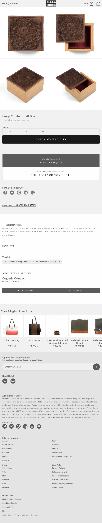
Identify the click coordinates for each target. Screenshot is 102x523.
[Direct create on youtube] (39, 426)
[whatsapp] (32, 192)
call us (5, 381)
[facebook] (5, 192)
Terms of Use (57, 488)
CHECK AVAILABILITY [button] (51, 139)
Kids (4, 484)
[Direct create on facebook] (5, 426)
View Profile (26, 291)
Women (5, 480)
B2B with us (7, 445)
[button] (100, 330)
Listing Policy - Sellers (11, 499)
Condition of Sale (9, 503)
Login (4, 457)
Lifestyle (5, 488)
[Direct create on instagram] (32, 426)
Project (55, 449)
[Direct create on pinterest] (19, 426)
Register (5, 461)
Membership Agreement (62, 484)
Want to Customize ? (51, 161)
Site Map (6, 511)
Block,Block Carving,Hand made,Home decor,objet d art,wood (32, 262)
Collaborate (57, 453)
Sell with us (7, 449)
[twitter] (12, 192)
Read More (8, 246)
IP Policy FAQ (8, 495)
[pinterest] (19, 192)
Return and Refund (60, 480)
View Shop (75, 291)
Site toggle (3, 3)
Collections (7, 468)
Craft (54, 441)
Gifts (4, 472)
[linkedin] (26, 192)
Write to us (13, 381)
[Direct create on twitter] (12, 426)
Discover (55, 445)
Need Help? (19, 204)
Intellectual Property (60, 476)
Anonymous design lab (62, 457)
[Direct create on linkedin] (26, 426)
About (4, 441)
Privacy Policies (58, 468)
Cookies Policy (8, 507)
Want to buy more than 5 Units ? (51, 174)
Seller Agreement (59, 472)
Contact (5, 453)
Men (4, 476)
